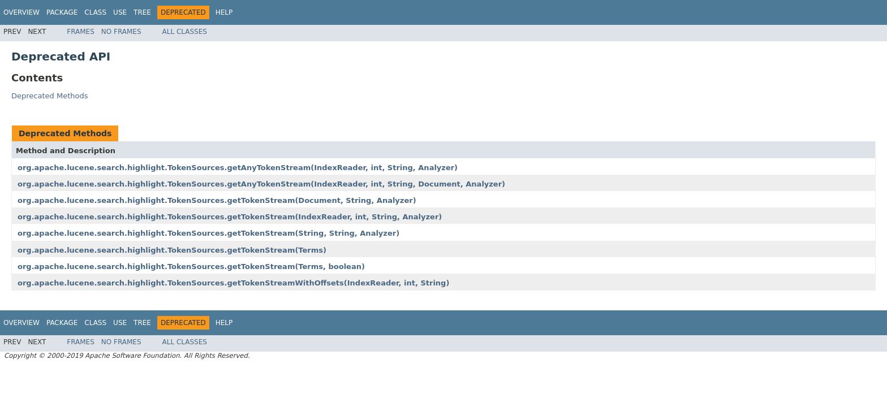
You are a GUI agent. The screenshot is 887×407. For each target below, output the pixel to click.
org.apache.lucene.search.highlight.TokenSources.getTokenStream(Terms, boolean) (191, 266)
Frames (80, 32)
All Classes (184, 32)
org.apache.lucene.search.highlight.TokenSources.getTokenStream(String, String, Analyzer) (208, 233)
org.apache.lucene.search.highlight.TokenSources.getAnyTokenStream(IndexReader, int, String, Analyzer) (238, 167)
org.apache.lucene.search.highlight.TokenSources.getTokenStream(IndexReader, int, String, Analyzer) (230, 217)
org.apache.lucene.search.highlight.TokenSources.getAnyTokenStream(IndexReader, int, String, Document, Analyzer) (261, 184)
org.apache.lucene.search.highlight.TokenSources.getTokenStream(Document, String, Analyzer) (217, 200)
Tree (142, 12)
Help (224, 12)
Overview (21, 12)
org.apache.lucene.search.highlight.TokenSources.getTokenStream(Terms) (172, 250)
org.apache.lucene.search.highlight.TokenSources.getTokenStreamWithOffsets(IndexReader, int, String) (233, 283)
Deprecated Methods (49, 96)
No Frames (121, 32)
